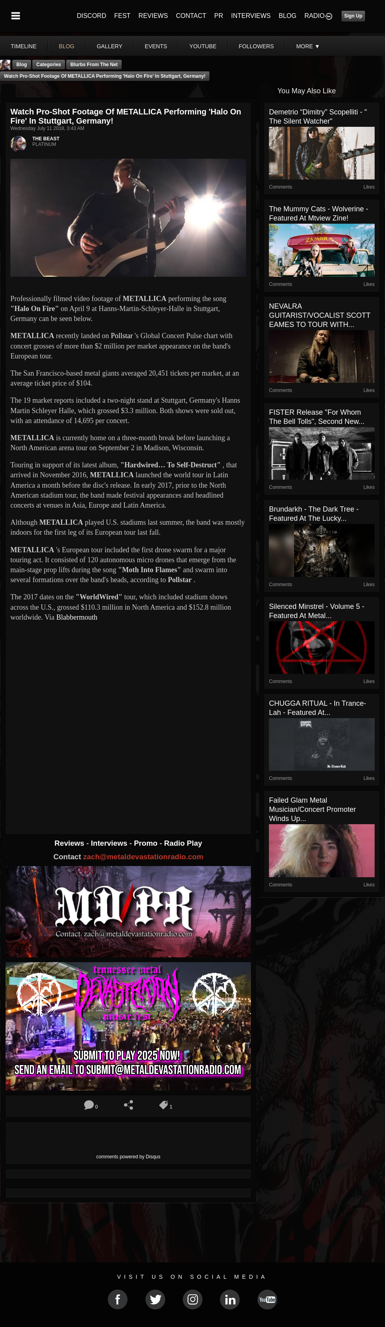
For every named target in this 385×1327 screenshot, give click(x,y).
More (308, 46)
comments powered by (128, 1157)
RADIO (314, 15)
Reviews (71, 843)
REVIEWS (153, 15)
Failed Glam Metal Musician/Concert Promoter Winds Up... (312, 809)
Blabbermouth (76, 617)
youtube (203, 46)
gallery (109, 46)
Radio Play (183, 843)
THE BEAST (45, 139)
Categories (48, 64)
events (156, 46)
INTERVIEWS (250, 15)
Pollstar (122, 336)
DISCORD (91, 15)
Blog (21, 64)
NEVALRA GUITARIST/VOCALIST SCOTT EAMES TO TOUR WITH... (319, 315)
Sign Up (353, 16)
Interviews (110, 843)
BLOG (287, 15)
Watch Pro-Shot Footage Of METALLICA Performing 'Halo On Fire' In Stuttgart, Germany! (104, 76)
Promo (147, 843)
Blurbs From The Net (94, 64)
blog (67, 46)
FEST (122, 15)
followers (256, 46)
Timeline (24, 46)
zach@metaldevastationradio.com (143, 857)
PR (218, 15)
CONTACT (191, 15)
